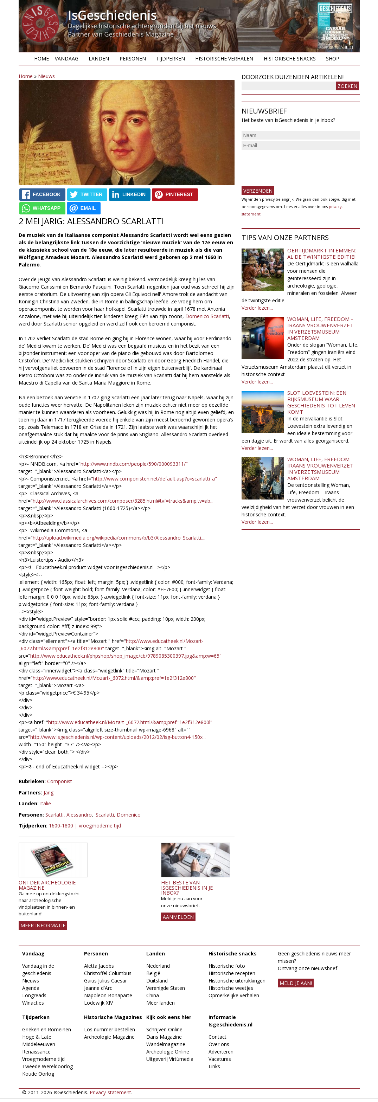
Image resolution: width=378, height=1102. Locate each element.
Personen (133, 58)
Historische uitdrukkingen (237, 980)
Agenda (30, 988)
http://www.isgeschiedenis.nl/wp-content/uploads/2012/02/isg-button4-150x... (118, 737)
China (152, 995)
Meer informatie (42, 925)
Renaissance (36, 1051)
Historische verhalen (224, 58)
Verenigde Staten (165, 988)
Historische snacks (290, 58)
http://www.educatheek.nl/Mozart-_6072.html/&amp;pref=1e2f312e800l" (130, 722)
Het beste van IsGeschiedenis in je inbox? (187, 887)
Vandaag (66, 58)
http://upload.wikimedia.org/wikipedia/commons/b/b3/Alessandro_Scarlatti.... (119, 537)
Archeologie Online (167, 1051)
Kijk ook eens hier (168, 1017)
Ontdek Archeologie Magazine (47, 885)
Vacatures (220, 1059)
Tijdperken (170, 58)
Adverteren (221, 1051)
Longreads (34, 995)
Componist (59, 781)
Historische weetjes (231, 988)
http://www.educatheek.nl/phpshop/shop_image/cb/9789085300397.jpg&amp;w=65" (126, 655)
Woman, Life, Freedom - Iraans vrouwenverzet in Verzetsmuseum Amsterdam (320, 328)
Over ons (219, 1044)
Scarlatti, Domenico (118, 814)
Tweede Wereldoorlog (47, 1066)
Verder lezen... (257, 307)
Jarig (48, 792)
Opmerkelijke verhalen (234, 995)
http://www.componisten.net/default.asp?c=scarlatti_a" (155, 478)
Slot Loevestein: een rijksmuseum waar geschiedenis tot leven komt (321, 402)
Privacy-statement (110, 1092)
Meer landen (160, 1002)
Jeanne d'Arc (98, 988)
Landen (99, 58)
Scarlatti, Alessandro (68, 814)
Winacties (33, 1002)
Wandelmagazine (165, 1044)
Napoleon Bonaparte (108, 995)
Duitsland (157, 980)
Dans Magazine (164, 1036)
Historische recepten (232, 973)
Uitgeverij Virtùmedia (169, 1059)
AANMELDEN (178, 917)
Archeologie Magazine (109, 1036)
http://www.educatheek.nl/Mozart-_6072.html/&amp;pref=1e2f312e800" (114, 678)
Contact (217, 1036)
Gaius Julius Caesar (105, 980)
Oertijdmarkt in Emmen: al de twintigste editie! (321, 253)
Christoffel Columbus (108, 973)
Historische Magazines (113, 1017)
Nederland (158, 965)
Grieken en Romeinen (46, 1029)
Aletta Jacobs (99, 965)
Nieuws (46, 76)
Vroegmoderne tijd (43, 1059)
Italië (45, 803)
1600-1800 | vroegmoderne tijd (85, 825)
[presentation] (295, 165)
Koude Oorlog (38, 1073)
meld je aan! (296, 983)
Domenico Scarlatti (207, 316)
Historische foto (227, 965)
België (153, 973)
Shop (332, 58)
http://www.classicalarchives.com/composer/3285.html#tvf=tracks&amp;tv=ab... (123, 500)
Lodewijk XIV (98, 1002)
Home (41, 58)
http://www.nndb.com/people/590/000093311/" (134, 463)
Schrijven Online (164, 1029)
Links (214, 1066)
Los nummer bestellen (109, 1029)
